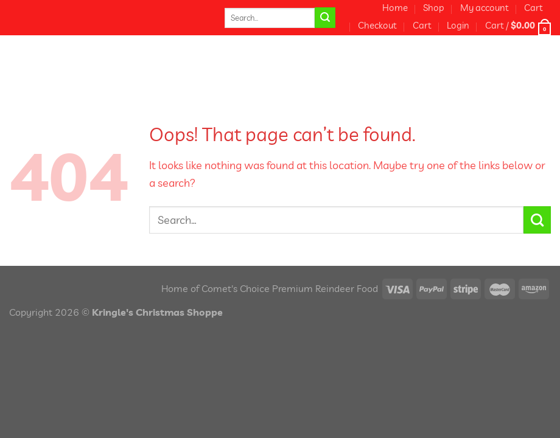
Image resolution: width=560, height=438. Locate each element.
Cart (533, 7)
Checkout (377, 25)
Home (395, 7)
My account (484, 7)
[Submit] (325, 17)
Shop (433, 7)
